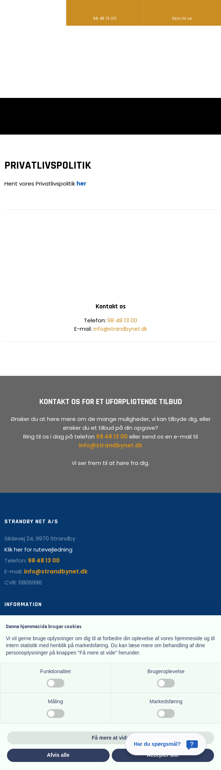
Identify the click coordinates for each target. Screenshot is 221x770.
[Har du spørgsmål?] (165, 744)
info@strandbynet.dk (120, 329)
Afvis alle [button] (58, 755)
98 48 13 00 (122, 320)
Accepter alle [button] (163, 755)
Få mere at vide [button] (110, 738)
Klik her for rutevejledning (38, 549)
